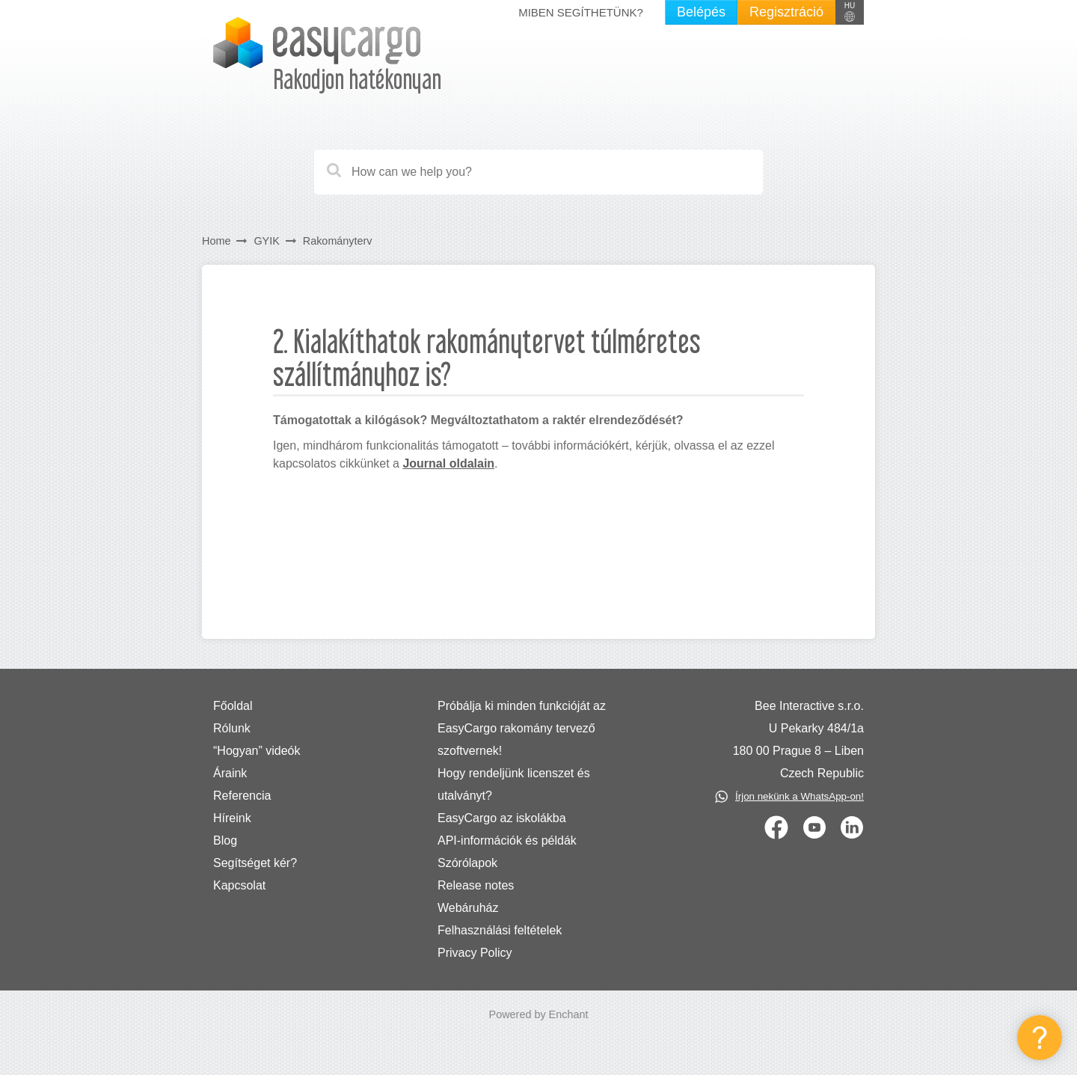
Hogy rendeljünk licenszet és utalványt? (514, 784)
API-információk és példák (507, 840)
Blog (225, 840)
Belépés (701, 11)
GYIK (266, 241)
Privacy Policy (475, 952)
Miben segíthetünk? (580, 12)
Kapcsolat (239, 885)
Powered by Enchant (539, 1014)
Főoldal (232, 705)
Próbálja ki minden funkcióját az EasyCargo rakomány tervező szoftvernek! (522, 728)
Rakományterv (337, 241)
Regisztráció (786, 11)
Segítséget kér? (255, 863)
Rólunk (232, 728)
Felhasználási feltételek (500, 930)
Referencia (242, 795)
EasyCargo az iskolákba (502, 818)
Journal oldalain (448, 463)
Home (216, 241)
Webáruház (468, 907)
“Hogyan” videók (257, 750)
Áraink (230, 773)
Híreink (232, 818)
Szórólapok (467, 863)
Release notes (476, 885)
